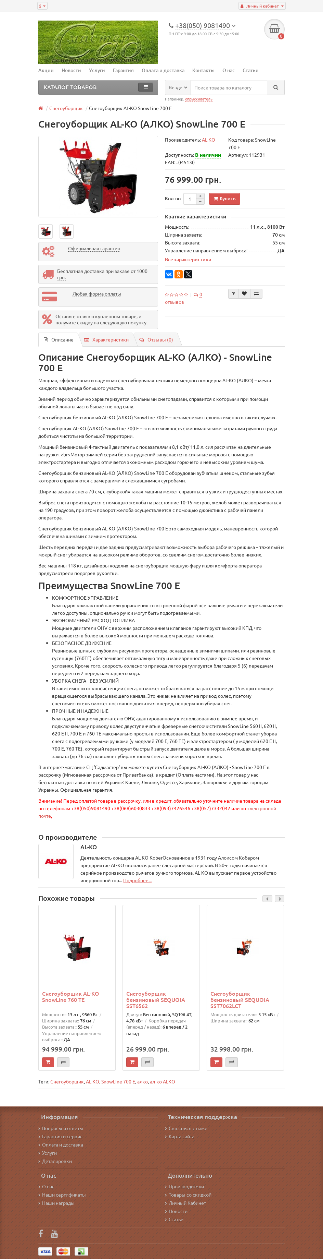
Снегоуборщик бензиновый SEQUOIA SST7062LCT (239, 999)
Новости (71, 70)
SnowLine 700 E (118, 1081)
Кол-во (173, 198)
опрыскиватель (198, 98)
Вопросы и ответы (60, 1128)
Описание (59, 339)
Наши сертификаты (62, 1194)
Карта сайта (179, 1136)
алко (142, 1081)
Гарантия (123, 70)
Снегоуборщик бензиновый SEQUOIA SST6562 (155, 999)
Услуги (97, 70)
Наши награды (56, 1203)
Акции (46, 70)
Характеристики (106, 339)
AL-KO (92, 1081)
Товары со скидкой (188, 1194)
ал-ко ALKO (162, 1081)
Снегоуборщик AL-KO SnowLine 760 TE (70, 996)
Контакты (203, 70)
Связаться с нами (186, 1128)
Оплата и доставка (163, 70)
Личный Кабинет (185, 1203)
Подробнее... (137, 880)
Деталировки (55, 1161)
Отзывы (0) (156, 339)
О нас (228, 70)
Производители (184, 1186)
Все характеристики (188, 259)
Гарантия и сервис (60, 1136)
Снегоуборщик (67, 1081)
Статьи (251, 70)
